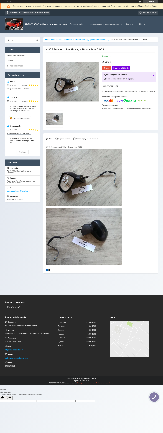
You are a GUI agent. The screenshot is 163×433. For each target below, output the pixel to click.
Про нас (10, 61)
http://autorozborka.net (14, 350)
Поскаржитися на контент (86, 383)
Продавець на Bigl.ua (81, 381)
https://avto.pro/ (13, 307)
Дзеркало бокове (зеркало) (98, 40)
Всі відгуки (22, 152)
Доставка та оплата (15, 66)
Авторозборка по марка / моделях (104, 24)
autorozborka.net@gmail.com (18, 191)
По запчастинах (54, 40)
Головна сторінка (77, 24)
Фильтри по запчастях (16, 55)
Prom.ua (93, 379)
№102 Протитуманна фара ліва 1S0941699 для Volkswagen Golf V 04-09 (23, 141)
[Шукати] (37, 40)
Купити (106, 68)
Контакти (129, 24)
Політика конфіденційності (105, 383)
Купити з (121, 68)
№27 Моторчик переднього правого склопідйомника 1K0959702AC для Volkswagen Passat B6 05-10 (23, 109)
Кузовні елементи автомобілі (74, 40)
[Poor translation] (9, 398)
